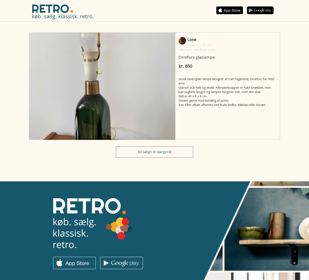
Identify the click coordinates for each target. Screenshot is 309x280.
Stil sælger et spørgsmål (154, 152)
